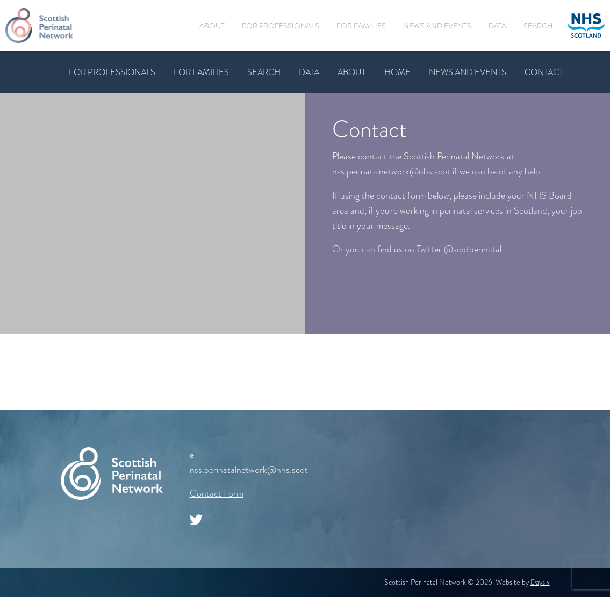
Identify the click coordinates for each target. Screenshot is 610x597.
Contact (544, 72)
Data (497, 25)
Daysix (540, 582)
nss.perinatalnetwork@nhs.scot (249, 470)
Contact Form (216, 493)
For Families (361, 25)
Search (538, 25)
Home (397, 72)
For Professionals (280, 25)
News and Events (437, 25)
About (212, 25)
